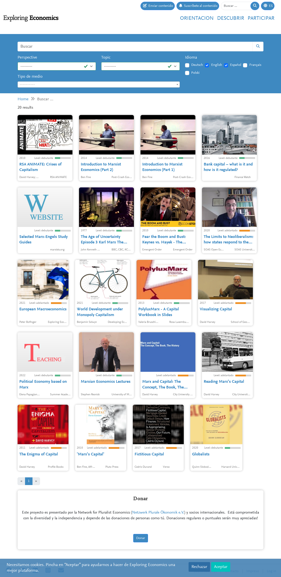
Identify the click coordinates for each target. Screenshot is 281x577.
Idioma (191, 58)
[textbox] (99, 85)
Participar (261, 18)
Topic (105, 58)
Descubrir (230, 18)
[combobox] (99, 84)
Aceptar (220, 567)
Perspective (27, 58)
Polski (195, 73)
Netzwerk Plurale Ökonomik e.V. (158, 513)
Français (255, 65)
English (216, 65)
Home (23, 99)
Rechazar (199, 567)
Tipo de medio (30, 77)
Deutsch (197, 65)
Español (235, 65)
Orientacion (197, 18)
